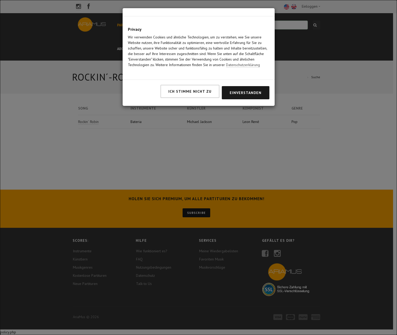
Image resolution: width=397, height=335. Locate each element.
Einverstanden (246, 92)
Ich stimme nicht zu (190, 91)
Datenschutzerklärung (243, 64)
